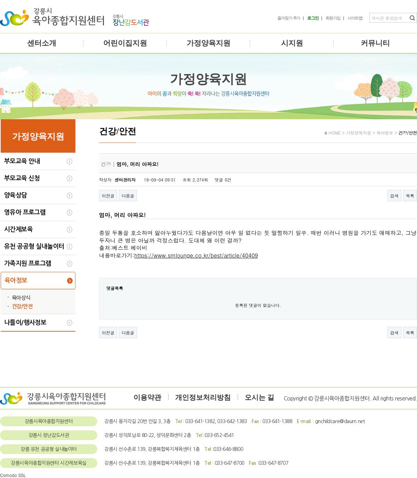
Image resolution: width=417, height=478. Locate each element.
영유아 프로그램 (25, 212)
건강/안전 (22, 306)
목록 (410, 196)
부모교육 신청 (22, 178)
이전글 (108, 196)
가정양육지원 (208, 43)
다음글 (128, 196)
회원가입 (333, 18)
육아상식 (21, 297)
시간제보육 (18, 229)
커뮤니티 (375, 43)
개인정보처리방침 (203, 397)
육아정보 (16, 280)
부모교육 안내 (22, 161)
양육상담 (15, 195)
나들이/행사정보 (25, 322)
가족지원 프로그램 (27, 263)
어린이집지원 (125, 43)
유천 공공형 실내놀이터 (34, 246)
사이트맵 (355, 18)
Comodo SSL (13, 475)
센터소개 (41, 43)
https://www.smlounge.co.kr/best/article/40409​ (196, 255)
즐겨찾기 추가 (289, 18)
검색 (394, 196)
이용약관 (147, 397)
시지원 (292, 43)
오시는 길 (259, 397)
